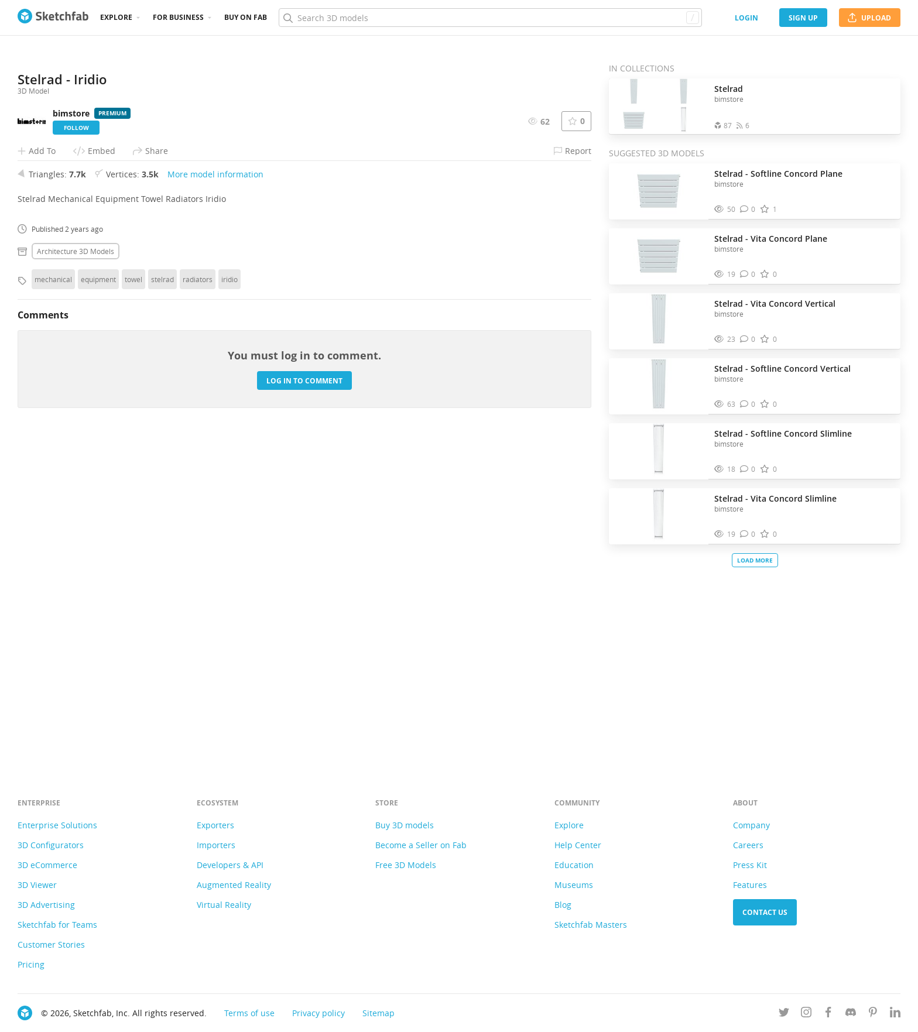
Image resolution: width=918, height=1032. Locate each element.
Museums (573, 884)
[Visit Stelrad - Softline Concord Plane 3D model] (658, 191)
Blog (562, 904)
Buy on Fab (245, 17)
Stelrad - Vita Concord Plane (770, 238)
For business (178, 17)
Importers (216, 845)
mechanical (53, 600)
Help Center (577, 845)
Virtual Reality (224, 904)
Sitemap (378, 1013)
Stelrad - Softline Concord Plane (778, 173)
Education (574, 864)
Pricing (31, 964)
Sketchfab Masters (590, 924)
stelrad (162, 600)
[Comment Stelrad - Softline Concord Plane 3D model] (748, 209)
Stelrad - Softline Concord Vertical (782, 368)
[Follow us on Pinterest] (873, 1014)
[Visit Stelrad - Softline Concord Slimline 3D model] (658, 451)
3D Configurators (51, 845)
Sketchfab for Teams (57, 924)
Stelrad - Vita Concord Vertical (774, 303)
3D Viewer (37, 884)
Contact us (764, 912)
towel (133, 600)
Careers (748, 845)
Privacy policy (318, 1013)
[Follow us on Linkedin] (895, 1014)
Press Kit (750, 864)
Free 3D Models (405, 864)
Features (750, 884)
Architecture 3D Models (75, 572)
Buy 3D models (404, 825)
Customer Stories (51, 944)
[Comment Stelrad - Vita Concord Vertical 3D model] (748, 339)
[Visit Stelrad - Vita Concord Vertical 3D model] (658, 321)
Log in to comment (304, 702)
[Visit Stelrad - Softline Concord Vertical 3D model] (658, 386)
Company (751, 825)
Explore (116, 17)
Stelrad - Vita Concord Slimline (775, 498)
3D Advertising (46, 904)
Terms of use (249, 1013)
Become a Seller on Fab (421, 845)
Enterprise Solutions (57, 825)
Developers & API (230, 864)
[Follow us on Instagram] (806, 1014)
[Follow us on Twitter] (784, 1014)
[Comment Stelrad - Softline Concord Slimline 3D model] (748, 469)
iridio (229, 600)
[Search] (490, 17)
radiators (198, 600)
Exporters (215, 825)
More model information (215, 495)
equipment (98, 600)
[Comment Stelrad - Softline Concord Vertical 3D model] (748, 404)
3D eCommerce (47, 864)
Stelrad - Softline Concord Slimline (783, 433)
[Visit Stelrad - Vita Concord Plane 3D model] (658, 256)
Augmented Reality (234, 884)
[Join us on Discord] (850, 1014)
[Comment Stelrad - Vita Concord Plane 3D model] (748, 274)
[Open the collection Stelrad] (658, 106)
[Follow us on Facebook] (828, 1014)
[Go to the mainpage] (53, 17)
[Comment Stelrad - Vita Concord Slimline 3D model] (748, 534)
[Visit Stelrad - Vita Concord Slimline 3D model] (658, 516)
